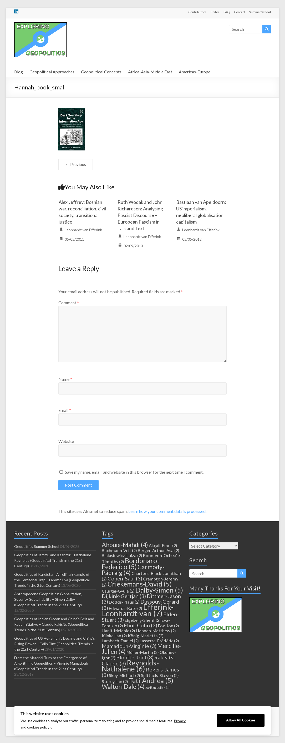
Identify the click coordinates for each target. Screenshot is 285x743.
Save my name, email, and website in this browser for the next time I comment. (134, 471)
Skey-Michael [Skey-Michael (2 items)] (124, 675)
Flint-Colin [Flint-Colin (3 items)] (140, 625)
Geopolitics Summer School (36, 546)
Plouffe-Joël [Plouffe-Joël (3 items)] (135, 657)
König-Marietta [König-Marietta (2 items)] (146, 635)
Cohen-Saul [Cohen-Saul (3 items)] (125, 578)
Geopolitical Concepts (101, 71)
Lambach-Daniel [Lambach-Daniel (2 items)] (120, 640)
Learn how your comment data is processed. (167, 511)
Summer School (260, 12)
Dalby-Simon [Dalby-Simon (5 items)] (159, 590)
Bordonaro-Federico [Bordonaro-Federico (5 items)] (130, 563)
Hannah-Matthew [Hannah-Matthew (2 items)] (156, 630)
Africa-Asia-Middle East (150, 71)
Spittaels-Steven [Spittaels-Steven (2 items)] (160, 675)
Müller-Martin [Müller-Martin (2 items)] (142, 652)
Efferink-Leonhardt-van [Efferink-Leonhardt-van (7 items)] (138, 610)
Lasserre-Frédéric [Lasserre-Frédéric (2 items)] (159, 640)
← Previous (75, 164)
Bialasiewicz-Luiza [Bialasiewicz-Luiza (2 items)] (122, 555)
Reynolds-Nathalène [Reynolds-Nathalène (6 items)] (130, 665)
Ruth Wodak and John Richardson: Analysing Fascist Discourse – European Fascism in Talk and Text (140, 215)
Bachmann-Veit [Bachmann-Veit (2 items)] (119, 550)
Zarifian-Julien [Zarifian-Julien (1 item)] (157, 687)
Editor (215, 12)
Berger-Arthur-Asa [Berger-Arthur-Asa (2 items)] (158, 550)
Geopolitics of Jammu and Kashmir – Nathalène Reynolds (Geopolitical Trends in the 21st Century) (52, 560)
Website (66, 441)
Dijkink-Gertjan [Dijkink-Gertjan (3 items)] (124, 596)
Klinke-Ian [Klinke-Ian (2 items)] (114, 635)
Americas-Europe (194, 71)
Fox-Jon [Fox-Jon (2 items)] (168, 625)
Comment (68, 302)
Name (65, 379)
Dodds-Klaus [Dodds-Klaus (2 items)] (124, 601)
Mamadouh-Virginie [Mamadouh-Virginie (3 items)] (129, 646)
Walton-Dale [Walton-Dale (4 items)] (123, 686)
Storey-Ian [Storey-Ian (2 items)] (115, 681)
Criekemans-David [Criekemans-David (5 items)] (140, 584)
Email (64, 410)
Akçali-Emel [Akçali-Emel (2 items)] (163, 545)
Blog (18, 71)
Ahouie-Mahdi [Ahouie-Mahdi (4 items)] (125, 544)
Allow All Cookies (240, 720)
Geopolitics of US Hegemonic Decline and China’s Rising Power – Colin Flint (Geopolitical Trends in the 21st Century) (54, 643)
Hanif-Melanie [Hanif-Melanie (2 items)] (118, 630)
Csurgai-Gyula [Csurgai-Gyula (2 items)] (118, 590)
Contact (239, 12)
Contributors (197, 12)
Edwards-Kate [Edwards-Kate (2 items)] (125, 608)
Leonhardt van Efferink (83, 230)
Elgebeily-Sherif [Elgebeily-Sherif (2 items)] (143, 620)
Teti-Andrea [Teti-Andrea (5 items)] (151, 680)
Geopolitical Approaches (51, 71)
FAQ (226, 12)
